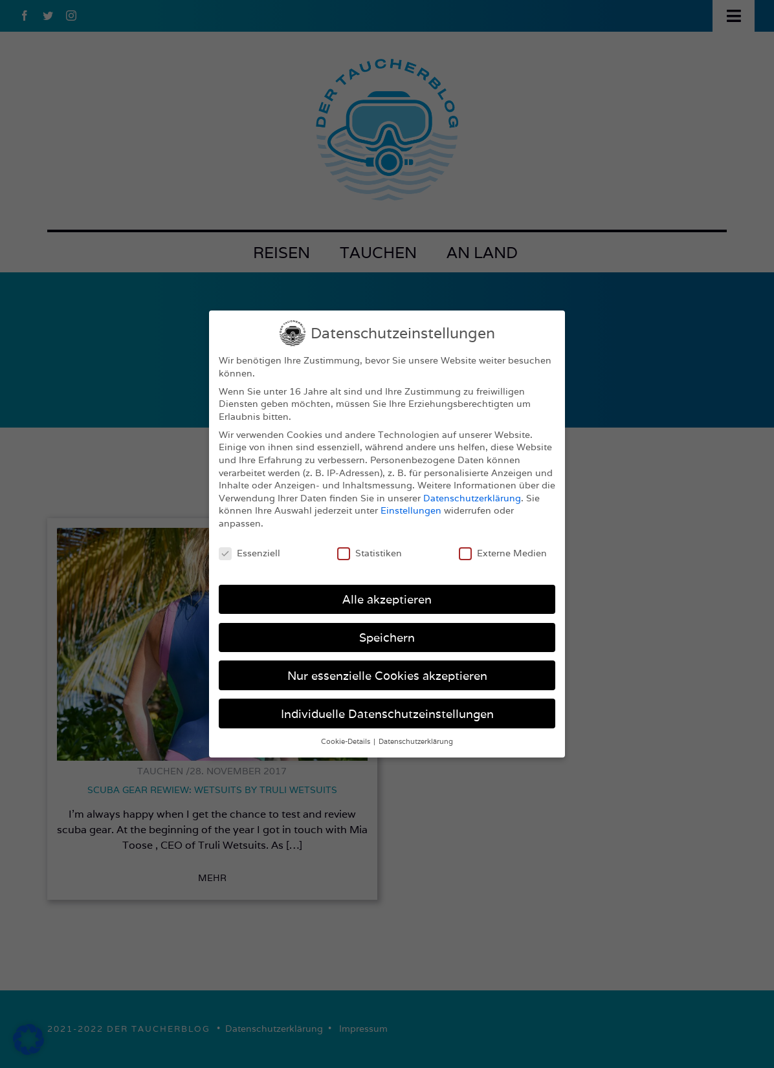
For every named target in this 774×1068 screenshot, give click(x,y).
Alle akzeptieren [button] (387, 599)
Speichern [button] (387, 637)
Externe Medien (503, 553)
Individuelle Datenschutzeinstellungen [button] (387, 713)
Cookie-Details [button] (346, 741)
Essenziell (249, 553)
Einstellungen (411, 510)
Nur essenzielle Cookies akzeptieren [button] (387, 675)
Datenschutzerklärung (472, 498)
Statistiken (369, 553)
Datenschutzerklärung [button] (416, 741)
